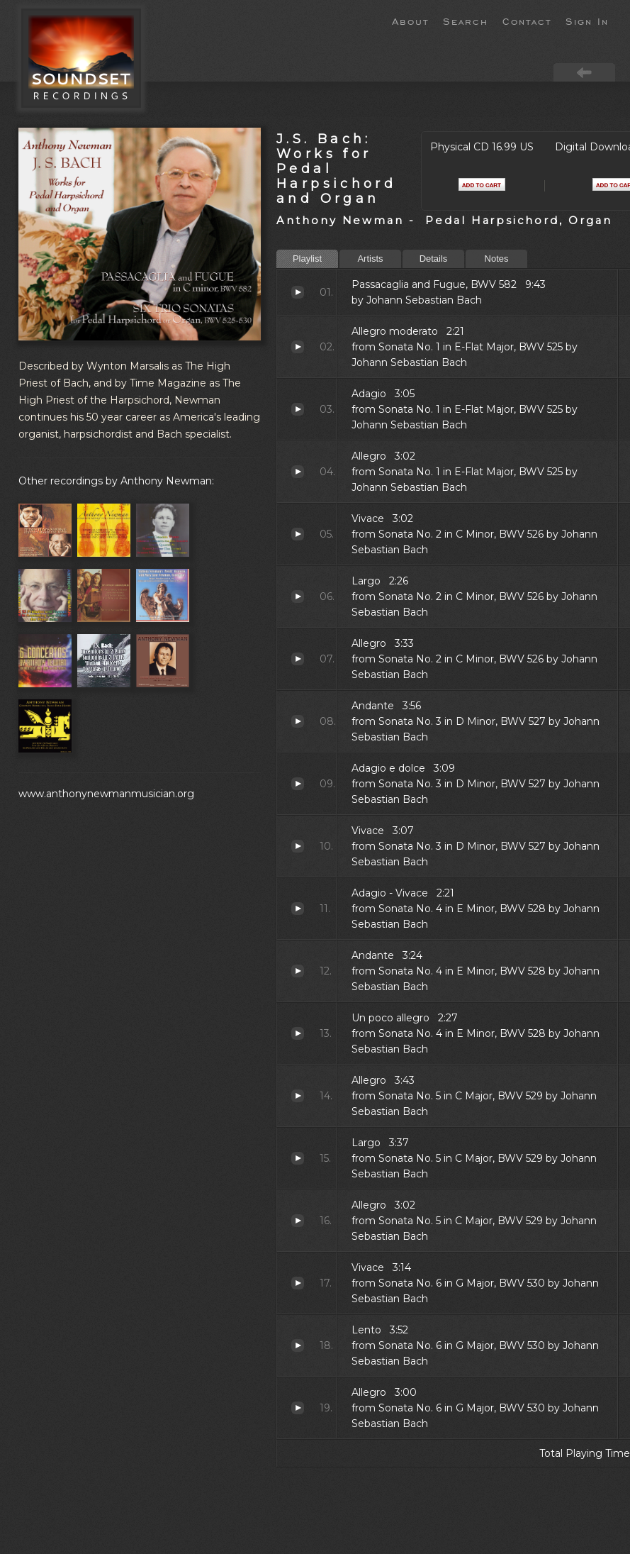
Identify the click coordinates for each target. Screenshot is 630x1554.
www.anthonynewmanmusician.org (106, 793)
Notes (497, 258)
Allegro (297, 471)
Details (434, 258)
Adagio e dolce (297, 783)
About (410, 20)
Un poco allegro (297, 1033)
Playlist (307, 258)
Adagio (297, 409)
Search (465, 20)
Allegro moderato (297, 346)
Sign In (587, 20)
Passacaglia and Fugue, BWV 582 (297, 292)
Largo (297, 596)
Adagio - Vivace (297, 908)
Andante (297, 721)
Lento (297, 1345)
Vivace (297, 534)
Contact (526, 20)
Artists (370, 258)
